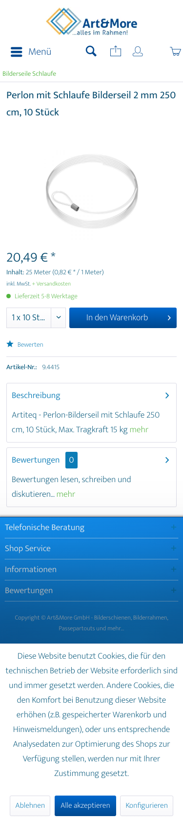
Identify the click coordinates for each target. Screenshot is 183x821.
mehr (139, 429)
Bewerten (24, 345)
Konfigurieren (146, 805)
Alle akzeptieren (85, 805)
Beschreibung (36, 395)
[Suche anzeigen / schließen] (91, 52)
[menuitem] (28, 52)
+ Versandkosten (51, 284)
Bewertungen (36, 460)
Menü (31, 52)
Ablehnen (30, 805)
